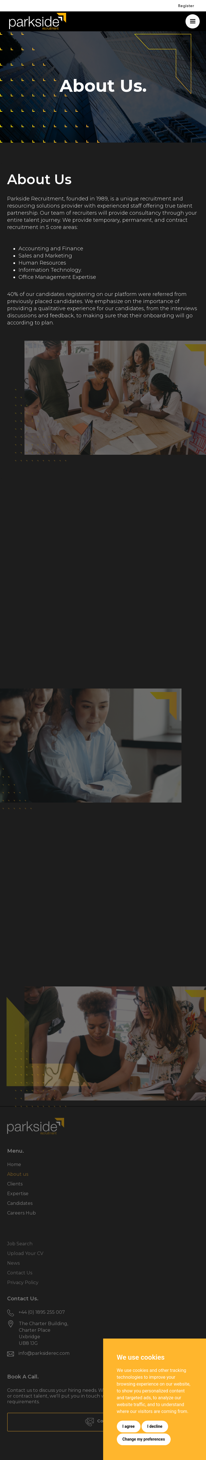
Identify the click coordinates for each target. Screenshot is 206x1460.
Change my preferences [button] (144, 1439)
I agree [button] (129, 1426)
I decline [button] (154, 1426)
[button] (192, 21)
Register (186, 5)
